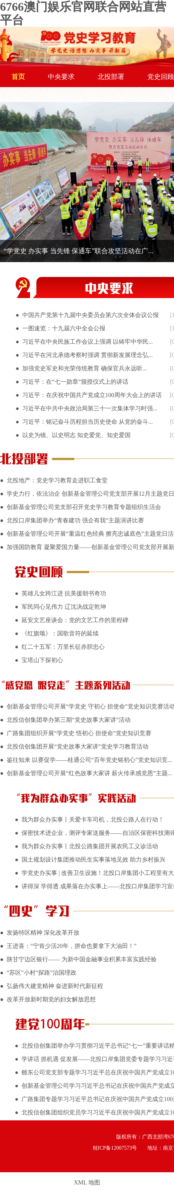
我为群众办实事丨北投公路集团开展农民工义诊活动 (90, 846)
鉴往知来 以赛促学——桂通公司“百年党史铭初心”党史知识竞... (89, 760)
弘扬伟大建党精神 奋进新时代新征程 (55, 986)
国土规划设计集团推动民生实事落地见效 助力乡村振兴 (93, 859)
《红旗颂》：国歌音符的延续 (60, 633)
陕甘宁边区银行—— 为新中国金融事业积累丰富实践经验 (82, 959)
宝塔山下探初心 (42, 660)
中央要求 (61, 76)
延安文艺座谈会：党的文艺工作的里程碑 (75, 620)
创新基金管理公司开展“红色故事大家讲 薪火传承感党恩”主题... (89, 773)
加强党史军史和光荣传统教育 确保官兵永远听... (84, 368)
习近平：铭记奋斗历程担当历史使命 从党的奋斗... (87, 422)
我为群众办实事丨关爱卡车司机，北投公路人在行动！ (93, 819)
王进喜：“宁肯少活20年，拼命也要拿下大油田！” (72, 946)
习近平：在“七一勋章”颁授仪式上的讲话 (75, 382)
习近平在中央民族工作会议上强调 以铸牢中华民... (87, 341)
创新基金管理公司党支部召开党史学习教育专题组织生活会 (84, 507)
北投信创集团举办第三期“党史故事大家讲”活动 (69, 720)
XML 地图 (87, 1182)
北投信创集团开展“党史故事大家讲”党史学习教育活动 (77, 746)
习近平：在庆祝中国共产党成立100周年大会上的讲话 (92, 395)
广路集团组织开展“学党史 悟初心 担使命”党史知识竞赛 (79, 733)
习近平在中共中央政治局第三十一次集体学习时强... (89, 408)
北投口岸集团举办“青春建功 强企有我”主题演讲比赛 (75, 520)
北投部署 (111, 76)
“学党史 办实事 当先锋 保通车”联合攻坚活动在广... (78, 251)
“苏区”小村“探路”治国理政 (41, 972)
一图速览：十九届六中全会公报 (63, 328)
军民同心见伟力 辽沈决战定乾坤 (64, 607)
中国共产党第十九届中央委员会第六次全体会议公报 (90, 315)
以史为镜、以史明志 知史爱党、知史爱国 (76, 435)
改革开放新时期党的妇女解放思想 (51, 999)
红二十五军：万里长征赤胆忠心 (63, 647)
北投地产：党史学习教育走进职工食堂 (57, 480)
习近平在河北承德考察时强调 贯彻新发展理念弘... (87, 355)
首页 (18, 76)
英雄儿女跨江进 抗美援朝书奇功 (64, 593)
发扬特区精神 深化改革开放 (43, 932)
